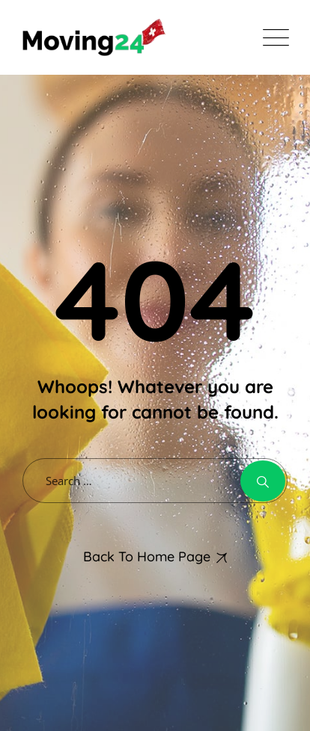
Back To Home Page (146, 556)
